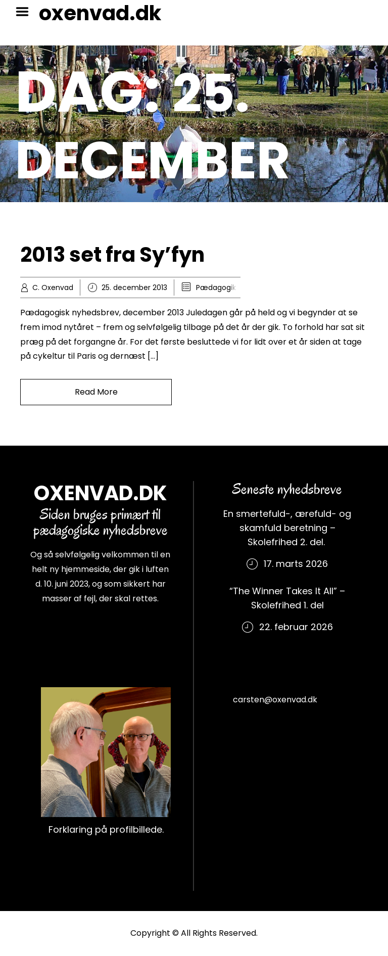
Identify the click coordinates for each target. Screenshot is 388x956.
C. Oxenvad (52, 287)
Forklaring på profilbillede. (106, 829)
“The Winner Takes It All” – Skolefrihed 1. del (287, 598)
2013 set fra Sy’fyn (112, 255)
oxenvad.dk (100, 13)
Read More (96, 392)
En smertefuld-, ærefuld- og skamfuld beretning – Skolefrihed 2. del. (287, 527)
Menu (25, 12)
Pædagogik (216, 287)
